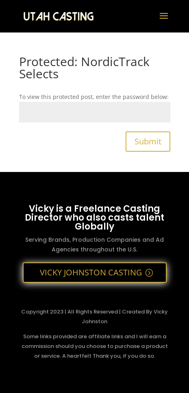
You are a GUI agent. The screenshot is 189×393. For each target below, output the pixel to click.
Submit (148, 141)
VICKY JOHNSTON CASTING (91, 272)
